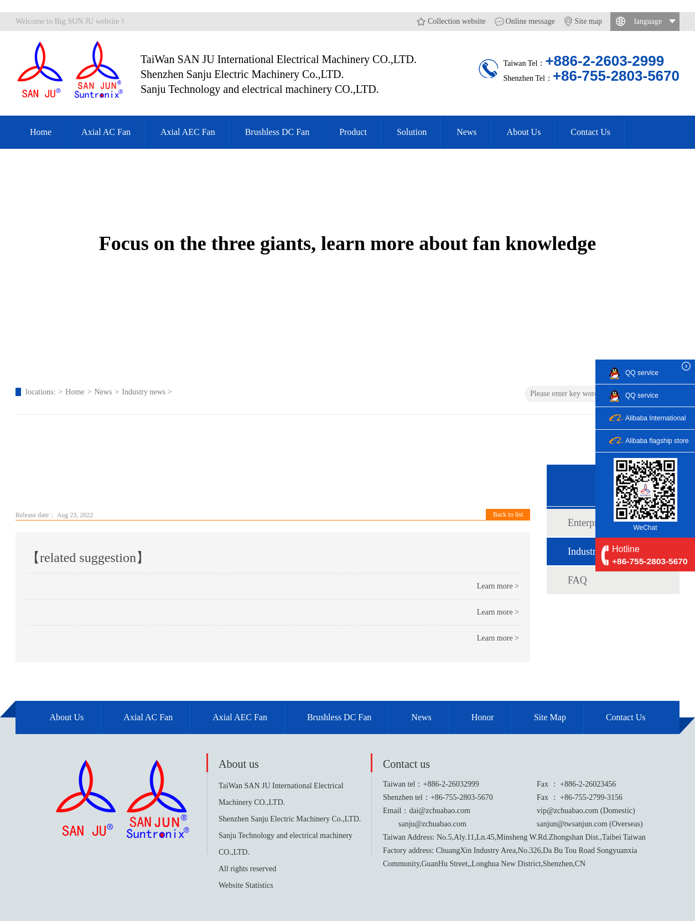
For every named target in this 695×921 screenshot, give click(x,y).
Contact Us (590, 132)
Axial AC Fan (106, 132)
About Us (524, 132)
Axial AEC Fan (187, 132)
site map (550, 717)
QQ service (641, 373)
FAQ (577, 580)
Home (40, 132)
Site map (588, 21)
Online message (530, 21)
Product (353, 132)
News (466, 132)
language (648, 21)
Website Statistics (246, 885)
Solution (412, 132)
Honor (482, 717)
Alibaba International (655, 418)
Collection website (457, 21)
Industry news (143, 392)
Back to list (508, 514)
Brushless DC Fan (277, 132)
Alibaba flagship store (657, 441)
